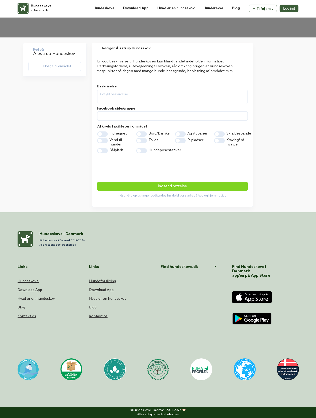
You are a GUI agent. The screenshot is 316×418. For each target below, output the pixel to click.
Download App (136, 8)
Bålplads (117, 150)
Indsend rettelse (172, 186)
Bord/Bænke (159, 133)
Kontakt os (27, 316)
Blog (236, 8)
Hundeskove (103, 8)
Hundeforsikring (102, 281)
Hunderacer (213, 8)
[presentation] (130, 170)
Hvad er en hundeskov (176, 8)
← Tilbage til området (54, 66)
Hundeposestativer (165, 150)
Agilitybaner (197, 133)
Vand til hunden (116, 142)
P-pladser (195, 140)
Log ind (289, 9)
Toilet (153, 140)
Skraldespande (238, 133)
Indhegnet (118, 133)
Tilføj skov (262, 9)
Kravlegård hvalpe (235, 142)
